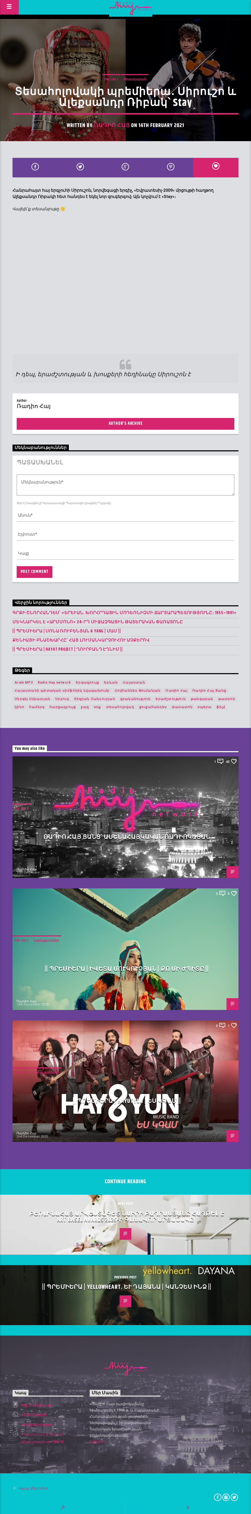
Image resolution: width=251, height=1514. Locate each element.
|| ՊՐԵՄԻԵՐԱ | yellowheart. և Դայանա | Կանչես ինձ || (126, 1287)
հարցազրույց (63, 707)
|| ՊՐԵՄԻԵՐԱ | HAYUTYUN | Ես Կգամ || (127, 1101)
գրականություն (135, 699)
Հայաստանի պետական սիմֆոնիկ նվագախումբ (62, 690)
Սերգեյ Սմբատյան (32, 699)
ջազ (85, 707)
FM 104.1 (112, 79)
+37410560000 (33, 1415)
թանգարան (202, 699)
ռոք (97, 707)
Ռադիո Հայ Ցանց (209, 690)
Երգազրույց (87, 682)
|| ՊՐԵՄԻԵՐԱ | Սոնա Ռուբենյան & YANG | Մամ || (67, 631)
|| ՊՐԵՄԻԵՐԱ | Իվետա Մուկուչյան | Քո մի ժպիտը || (127, 969)
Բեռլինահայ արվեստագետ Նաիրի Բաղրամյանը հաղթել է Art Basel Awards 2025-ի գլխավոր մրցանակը (126, 1217)
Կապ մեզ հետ (33, 1488)
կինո (19, 707)
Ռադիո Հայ (112, 125)
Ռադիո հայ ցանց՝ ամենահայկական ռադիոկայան (127, 837)
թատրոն (226, 699)
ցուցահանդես (153, 707)
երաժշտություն (171, 699)
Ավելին (98, 1442)
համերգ (37, 707)
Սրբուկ (62, 699)
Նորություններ (46, 940)
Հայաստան (134, 682)
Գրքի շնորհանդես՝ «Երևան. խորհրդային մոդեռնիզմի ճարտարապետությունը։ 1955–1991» (124, 613)
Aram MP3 (24, 682)
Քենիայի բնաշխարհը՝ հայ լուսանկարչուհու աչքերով (81, 640)
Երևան (111, 682)
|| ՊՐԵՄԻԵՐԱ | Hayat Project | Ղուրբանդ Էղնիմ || (68, 649)
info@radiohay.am (37, 1424)
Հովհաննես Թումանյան (138, 690)
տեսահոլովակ (120, 707)
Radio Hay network (54, 682)
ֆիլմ (220, 707)
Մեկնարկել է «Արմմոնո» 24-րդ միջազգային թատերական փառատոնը (98, 622)
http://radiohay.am (36, 1405)
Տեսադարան (134, 79)
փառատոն (182, 707)
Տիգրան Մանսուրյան (94, 699)
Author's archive (126, 423)
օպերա (204, 707)
